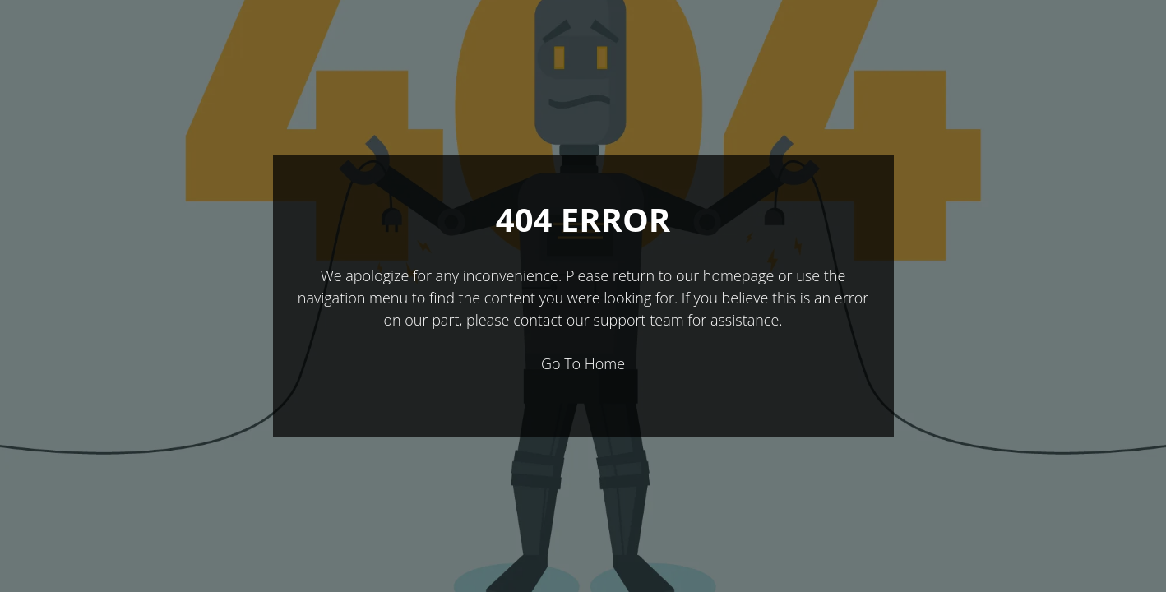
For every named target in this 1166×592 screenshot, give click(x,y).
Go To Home (583, 363)
